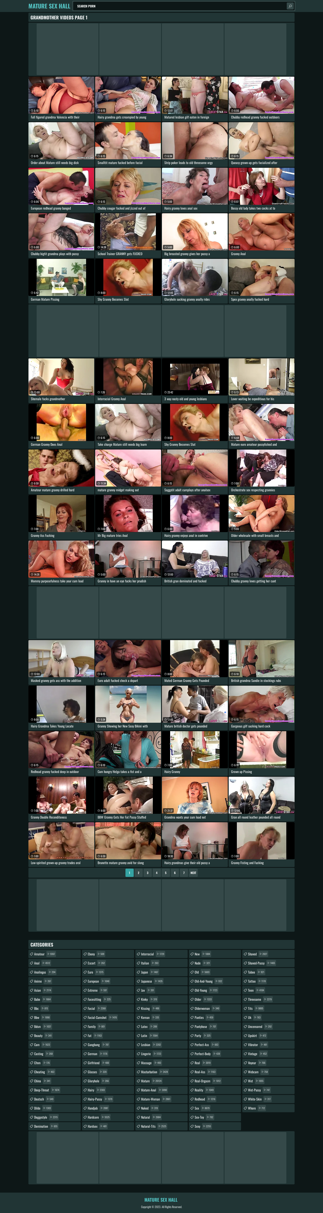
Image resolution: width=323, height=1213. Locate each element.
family (97, 1026)
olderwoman (207, 1008)
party (203, 1035)
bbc (41, 1008)
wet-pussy (259, 1090)
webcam (258, 1072)
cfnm (42, 1063)
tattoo (257, 981)
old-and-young (209, 981)
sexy (203, 1126)
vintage (258, 1054)
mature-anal (154, 1090)
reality (205, 1090)
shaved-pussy (262, 963)
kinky (149, 999)
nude (203, 963)
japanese (152, 981)
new (203, 954)
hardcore (99, 1117)
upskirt (257, 1035)
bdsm (43, 1026)
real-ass (206, 1072)
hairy (97, 1090)
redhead (205, 1099)
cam (42, 1045)
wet (256, 1081)
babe (43, 999)
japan (150, 972)
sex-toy (204, 1117)
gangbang (99, 1045)
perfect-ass (207, 1045)
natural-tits (154, 1126)
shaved (258, 954)
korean (150, 1017)
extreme (98, 990)
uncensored (260, 1026)
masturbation (155, 1072)
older (204, 999)
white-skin (260, 1099)
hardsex (98, 1126)
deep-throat (47, 1090)
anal (42, 963)
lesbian (151, 1045)
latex (149, 1026)
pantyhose (206, 1026)
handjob (98, 1108)
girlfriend (99, 1063)
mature (152, 1081)
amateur (45, 954)
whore (257, 1108)
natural (151, 1117)
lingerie (151, 1054)
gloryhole (99, 1081)
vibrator (258, 1045)
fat (95, 1035)
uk (255, 1017)
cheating (44, 1072)
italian (150, 963)
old (203, 972)
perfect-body (208, 1054)
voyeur (257, 1063)
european (99, 981)
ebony (96, 954)
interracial (153, 954)
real (203, 1063)
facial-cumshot (103, 1017)
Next (193, 872)
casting (44, 1054)
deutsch (44, 1099)
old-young (206, 990)
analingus (45, 972)
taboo (256, 972)
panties (204, 1017)
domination (46, 1126)
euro (96, 972)
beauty (43, 1035)
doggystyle (46, 1117)
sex (203, 1108)
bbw (42, 1017)
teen (256, 990)
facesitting (100, 999)
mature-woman (156, 1099)
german (98, 1054)
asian (43, 990)
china (42, 1081)
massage (151, 1063)
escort (97, 963)
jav (148, 990)
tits (256, 1008)
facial (97, 1008)
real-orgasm (208, 1081)
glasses (98, 1072)
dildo (43, 1108)
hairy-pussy (100, 1099)
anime (43, 981)
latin (150, 1035)
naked (150, 1108)
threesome (260, 999)
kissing (150, 1008)
